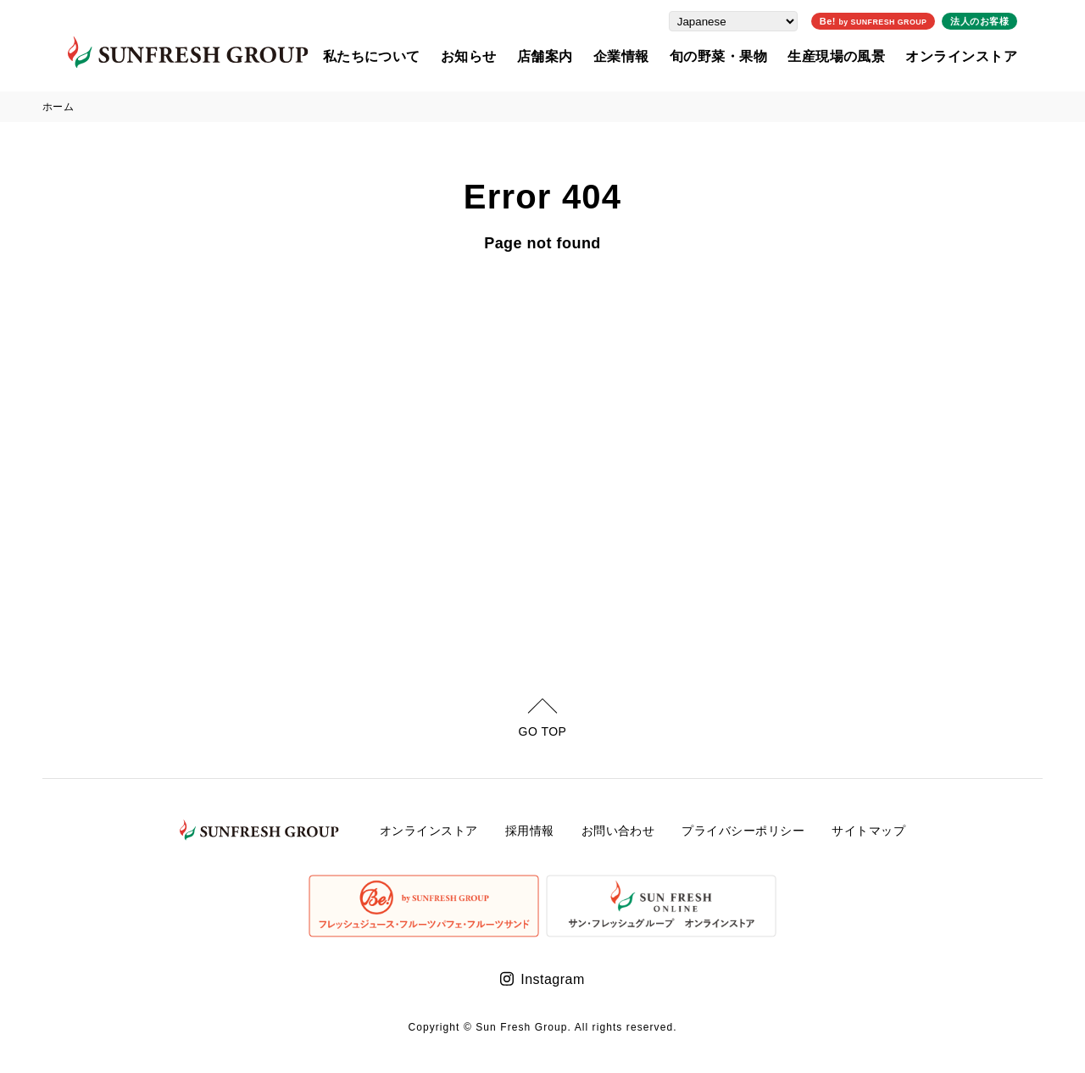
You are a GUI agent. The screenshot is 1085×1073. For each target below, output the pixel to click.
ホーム (58, 107)
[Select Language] (757, 20)
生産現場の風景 (861, 55)
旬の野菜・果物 (743, 55)
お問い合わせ (618, 830)
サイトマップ (868, 830)
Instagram (552, 979)
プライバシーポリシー (743, 830)
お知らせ (494, 55)
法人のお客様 (1005, 20)
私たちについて (396, 55)
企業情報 (647, 55)
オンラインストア (987, 55)
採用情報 (529, 830)
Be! (898, 20)
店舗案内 (570, 55)
